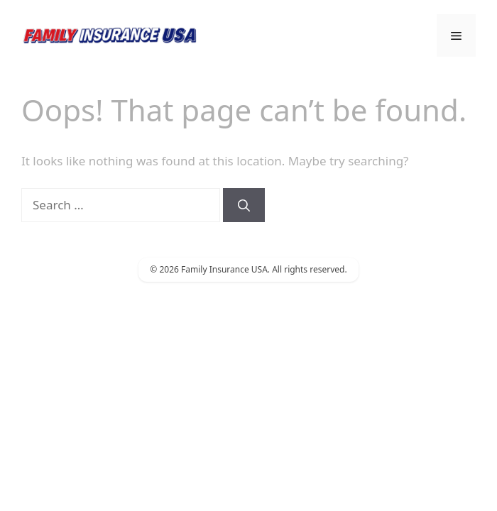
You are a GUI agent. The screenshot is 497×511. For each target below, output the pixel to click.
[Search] (244, 205)
